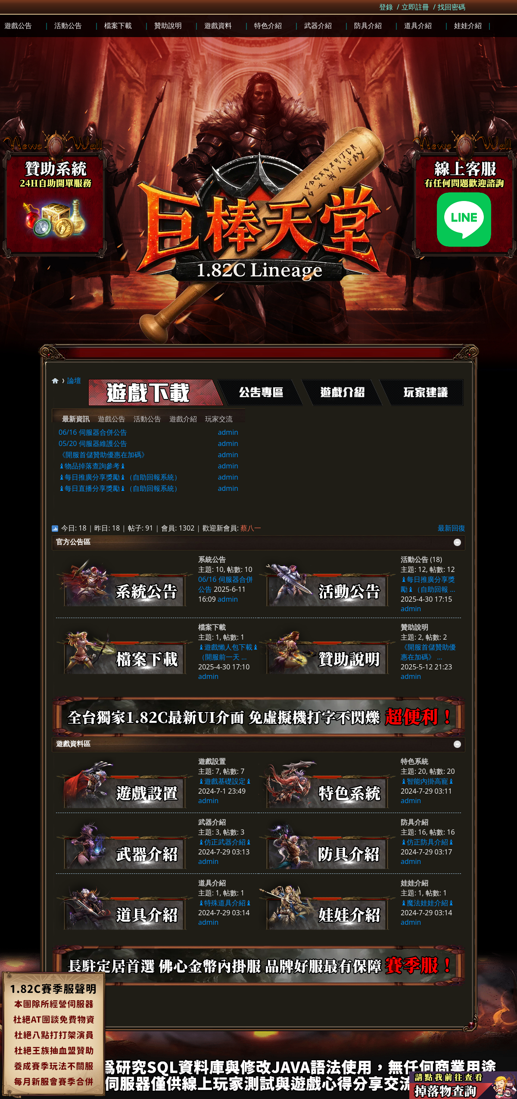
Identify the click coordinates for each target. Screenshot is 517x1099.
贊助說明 (414, 627)
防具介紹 (414, 822)
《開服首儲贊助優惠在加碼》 (103, 454)
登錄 (386, 7)
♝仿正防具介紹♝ (427, 842)
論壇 (74, 380)
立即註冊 (415, 7)
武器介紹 (212, 822)
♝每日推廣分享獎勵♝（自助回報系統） (120, 477)
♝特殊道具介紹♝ (225, 902)
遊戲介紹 (183, 419)
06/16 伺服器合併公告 (93, 432)
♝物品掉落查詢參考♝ (92, 466)
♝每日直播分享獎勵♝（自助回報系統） (120, 488)
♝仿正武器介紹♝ (225, 842)
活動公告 (147, 419)
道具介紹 (212, 883)
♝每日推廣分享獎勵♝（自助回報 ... (428, 584)
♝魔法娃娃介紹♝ (427, 902)
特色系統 (414, 761)
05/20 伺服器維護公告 (93, 443)
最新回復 (451, 528)
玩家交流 (219, 419)
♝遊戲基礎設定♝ (225, 781)
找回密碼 (451, 7)
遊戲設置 (212, 761)
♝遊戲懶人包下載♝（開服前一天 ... (228, 652)
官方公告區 (73, 541)
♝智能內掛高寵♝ (427, 781)
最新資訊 (76, 419)
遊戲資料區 (73, 743)
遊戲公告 (111, 419)
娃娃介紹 (414, 883)
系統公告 (212, 559)
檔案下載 (212, 627)
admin (228, 432)
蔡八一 (250, 528)
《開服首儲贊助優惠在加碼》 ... (428, 652)
